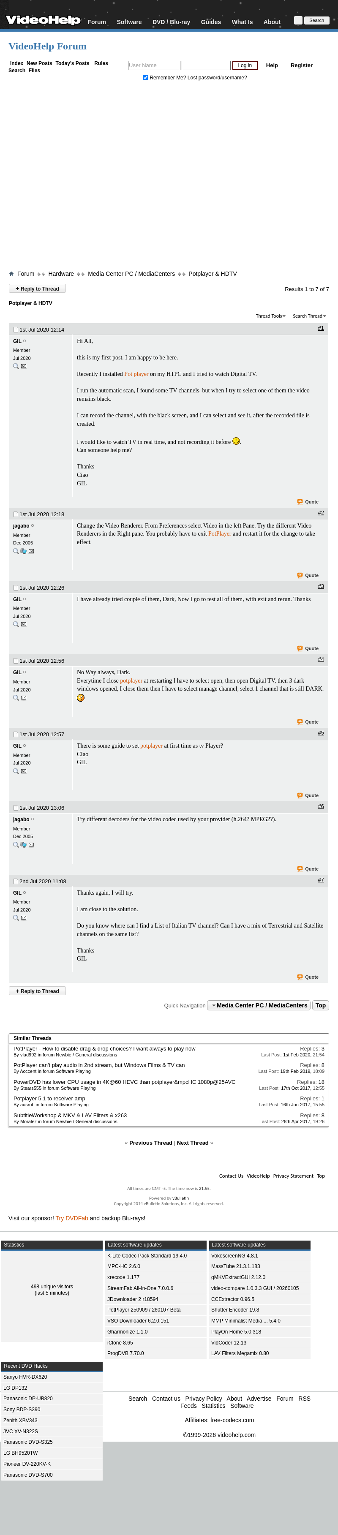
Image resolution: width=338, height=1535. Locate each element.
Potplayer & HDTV (212, 273)
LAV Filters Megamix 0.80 (240, 1353)
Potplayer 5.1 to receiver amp (49, 1098)
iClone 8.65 (120, 1343)
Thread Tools (269, 316)
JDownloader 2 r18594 (132, 1299)
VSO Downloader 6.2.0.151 (138, 1321)
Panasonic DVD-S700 (28, 1475)
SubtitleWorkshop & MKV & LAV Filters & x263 (70, 1115)
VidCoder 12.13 (228, 1343)
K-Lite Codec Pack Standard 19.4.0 (147, 1256)
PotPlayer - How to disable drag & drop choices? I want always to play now (105, 1048)
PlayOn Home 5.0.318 (236, 1332)
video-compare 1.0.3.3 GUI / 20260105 (255, 1288)
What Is (242, 22)
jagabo (21, 526)
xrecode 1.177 (123, 1277)
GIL (17, 341)
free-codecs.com (232, 1420)
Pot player (136, 374)
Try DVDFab (72, 1218)
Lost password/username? (217, 78)
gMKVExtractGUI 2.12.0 (238, 1277)
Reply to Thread (37, 288)
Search (16, 70)
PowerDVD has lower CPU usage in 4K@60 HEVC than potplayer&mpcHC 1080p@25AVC (124, 1082)
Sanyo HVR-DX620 (25, 1377)
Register (302, 65)
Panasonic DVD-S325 (28, 1442)
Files (34, 70)
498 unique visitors (52, 1287)
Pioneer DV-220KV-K (27, 1464)
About (272, 22)
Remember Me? (165, 78)
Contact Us (231, 1176)
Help (272, 65)
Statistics (213, 1405)
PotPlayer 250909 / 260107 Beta (143, 1310)
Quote (308, 502)
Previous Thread (150, 1143)
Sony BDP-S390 (21, 1410)
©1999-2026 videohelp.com (219, 1435)
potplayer (131, 681)
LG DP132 (15, 1388)
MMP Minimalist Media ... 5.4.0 (246, 1321)
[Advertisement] (79, 177)
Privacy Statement (293, 1176)
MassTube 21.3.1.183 (235, 1266)
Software (129, 22)
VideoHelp (258, 1176)
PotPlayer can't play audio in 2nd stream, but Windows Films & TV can (99, 1065)
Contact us (166, 1398)
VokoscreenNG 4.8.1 (234, 1256)
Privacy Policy (203, 1398)
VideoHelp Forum (47, 46)
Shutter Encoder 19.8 (235, 1310)
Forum (96, 22)
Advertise (259, 1398)
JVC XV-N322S (20, 1431)
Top (321, 1005)
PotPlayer (219, 534)
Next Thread (193, 1143)
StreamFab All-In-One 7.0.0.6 (140, 1288)
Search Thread (307, 316)
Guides (211, 22)
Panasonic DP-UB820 (28, 1399)
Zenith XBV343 (20, 1420)
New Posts (39, 63)
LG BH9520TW (20, 1453)
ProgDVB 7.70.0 (125, 1353)
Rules (101, 63)
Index (16, 63)
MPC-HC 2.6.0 (123, 1266)
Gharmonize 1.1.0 (127, 1332)
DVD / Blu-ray (171, 22)
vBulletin (180, 1198)
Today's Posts (72, 63)
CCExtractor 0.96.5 (232, 1299)
